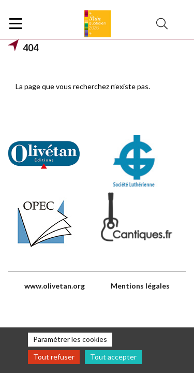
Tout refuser (53, 356)
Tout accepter (113, 356)
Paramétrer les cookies (70, 339)
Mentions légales (140, 285)
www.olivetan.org (54, 285)
